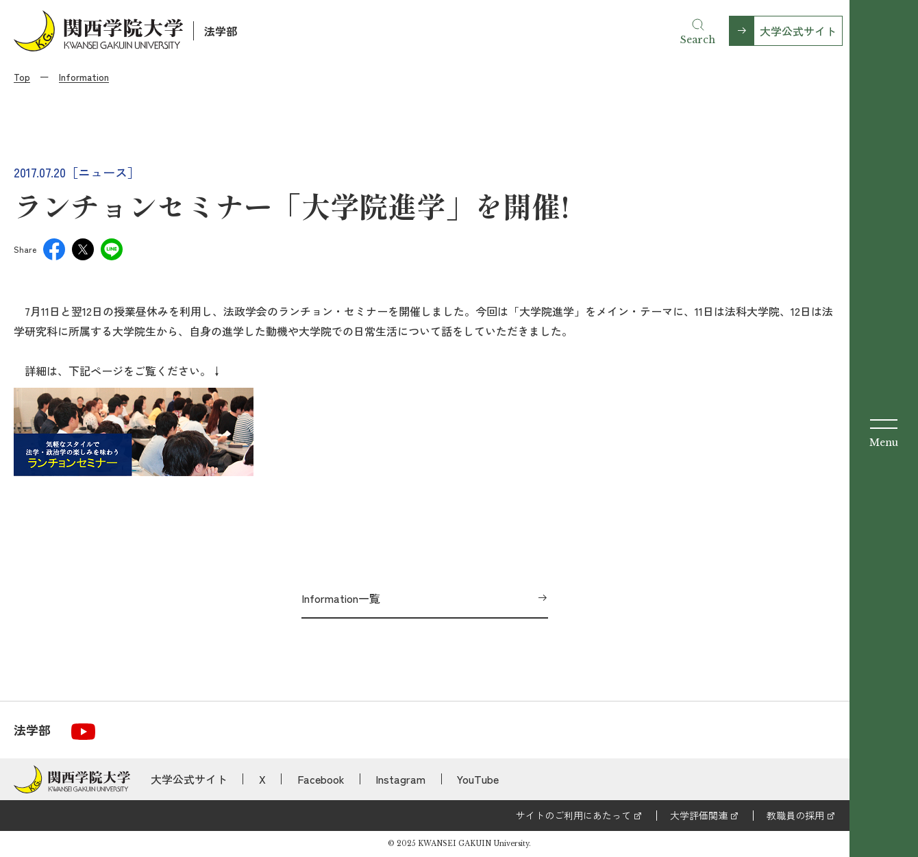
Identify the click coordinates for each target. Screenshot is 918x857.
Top (22, 77)
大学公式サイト (798, 31)
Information (84, 77)
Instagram (400, 779)
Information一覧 (340, 598)
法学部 (220, 31)
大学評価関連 (699, 815)
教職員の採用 (795, 815)
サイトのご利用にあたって (573, 815)
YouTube (478, 779)
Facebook (321, 779)
